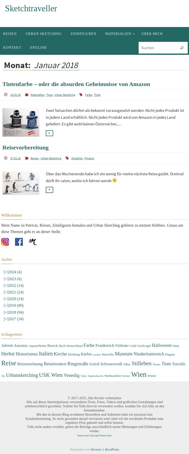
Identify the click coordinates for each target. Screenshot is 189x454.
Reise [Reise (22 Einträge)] (8, 363)
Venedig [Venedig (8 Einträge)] (71, 375)
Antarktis (77, 158)
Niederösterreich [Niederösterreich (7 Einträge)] (149, 353)
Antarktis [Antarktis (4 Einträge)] (21, 346)
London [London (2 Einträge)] (97, 354)
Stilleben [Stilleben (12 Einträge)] (142, 363)
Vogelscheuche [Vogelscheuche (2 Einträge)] (95, 376)
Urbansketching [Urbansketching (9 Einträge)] (22, 375)
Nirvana (96, 449)
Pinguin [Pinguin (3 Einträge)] (170, 354)
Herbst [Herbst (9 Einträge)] (8, 353)
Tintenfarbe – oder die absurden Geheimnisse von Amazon (76, 84)
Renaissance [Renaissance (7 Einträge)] (55, 363)
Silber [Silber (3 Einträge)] (127, 364)
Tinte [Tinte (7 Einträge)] (166, 363)
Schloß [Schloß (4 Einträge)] (94, 364)
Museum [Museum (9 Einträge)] (124, 353)
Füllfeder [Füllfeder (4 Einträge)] (122, 346)
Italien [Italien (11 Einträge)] (46, 353)
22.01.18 (15, 95)
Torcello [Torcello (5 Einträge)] (178, 364)
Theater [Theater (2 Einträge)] (157, 364)
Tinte (49, 95)
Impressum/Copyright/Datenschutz (94, 435)
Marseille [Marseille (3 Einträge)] (108, 354)
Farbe (88, 95)
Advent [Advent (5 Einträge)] (7, 345)
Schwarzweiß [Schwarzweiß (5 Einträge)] (111, 364)
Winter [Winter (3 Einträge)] (151, 376)
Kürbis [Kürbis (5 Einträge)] (86, 353)
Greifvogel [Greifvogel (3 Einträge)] (144, 346)
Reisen (35, 158)
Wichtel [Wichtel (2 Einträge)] (126, 376)
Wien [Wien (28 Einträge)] (138, 374)
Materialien (38, 95)
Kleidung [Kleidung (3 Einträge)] (74, 354)
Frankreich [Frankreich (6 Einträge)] (104, 345)
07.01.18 (15, 158)
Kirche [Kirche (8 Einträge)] (60, 353)
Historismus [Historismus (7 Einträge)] (27, 353)
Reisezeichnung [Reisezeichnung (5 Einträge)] (30, 364)
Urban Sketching (64, 95)
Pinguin (89, 158)
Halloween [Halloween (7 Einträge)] (162, 345)
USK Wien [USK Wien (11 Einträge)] (51, 375)
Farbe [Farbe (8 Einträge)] (88, 345)
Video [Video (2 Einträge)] (83, 376)
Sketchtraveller (31, 8)
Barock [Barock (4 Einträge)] (52, 346)
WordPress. (112, 449)
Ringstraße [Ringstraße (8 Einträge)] (77, 363)
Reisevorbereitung (25, 147)
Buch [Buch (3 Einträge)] (62, 346)
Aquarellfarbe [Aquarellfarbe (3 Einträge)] (37, 346)
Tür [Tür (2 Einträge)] (3, 376)
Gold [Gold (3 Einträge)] (133, 346)
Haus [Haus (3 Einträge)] (176, 346)
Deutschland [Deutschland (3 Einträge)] (75, 346)
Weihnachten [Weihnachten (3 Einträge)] (112, 376)
